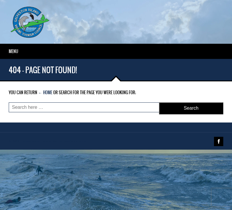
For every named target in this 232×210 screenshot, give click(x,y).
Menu (13, 51)
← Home (45, 92)
